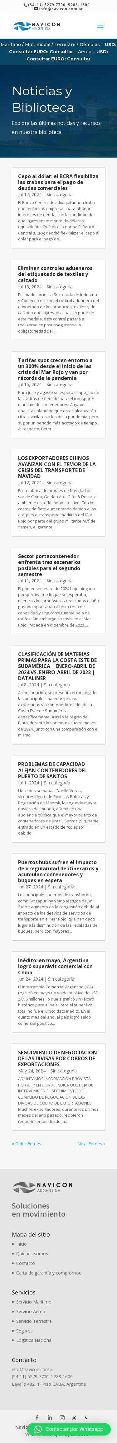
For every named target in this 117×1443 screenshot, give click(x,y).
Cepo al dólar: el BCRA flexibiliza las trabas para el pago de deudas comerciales (58, 182)
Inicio (21, 1244)
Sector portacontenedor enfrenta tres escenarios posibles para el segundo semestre (49, 565)
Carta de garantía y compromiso (49, 1273)
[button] (69, 1429)
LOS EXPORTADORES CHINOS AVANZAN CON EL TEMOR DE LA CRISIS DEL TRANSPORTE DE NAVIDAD (57, 467)
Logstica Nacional (34, 1340)
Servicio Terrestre (34, 1321)
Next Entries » (91, 1144)
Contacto (25, 1263)
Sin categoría (59, 194)
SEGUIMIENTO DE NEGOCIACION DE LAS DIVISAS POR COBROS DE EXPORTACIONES (57, 1058)
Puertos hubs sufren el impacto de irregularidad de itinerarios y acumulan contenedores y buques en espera (58, 871)
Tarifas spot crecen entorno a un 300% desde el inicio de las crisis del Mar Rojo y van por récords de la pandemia (55, 369)
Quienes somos (32, 1253)
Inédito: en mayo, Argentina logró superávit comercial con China (55, 966)
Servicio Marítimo (33, 1302)
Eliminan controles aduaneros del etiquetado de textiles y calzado (55, 274)
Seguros (24, 1331)
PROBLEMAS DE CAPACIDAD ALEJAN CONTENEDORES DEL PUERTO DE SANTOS (52, 770)
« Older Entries (26, 1144)
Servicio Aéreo (30, 1311)
